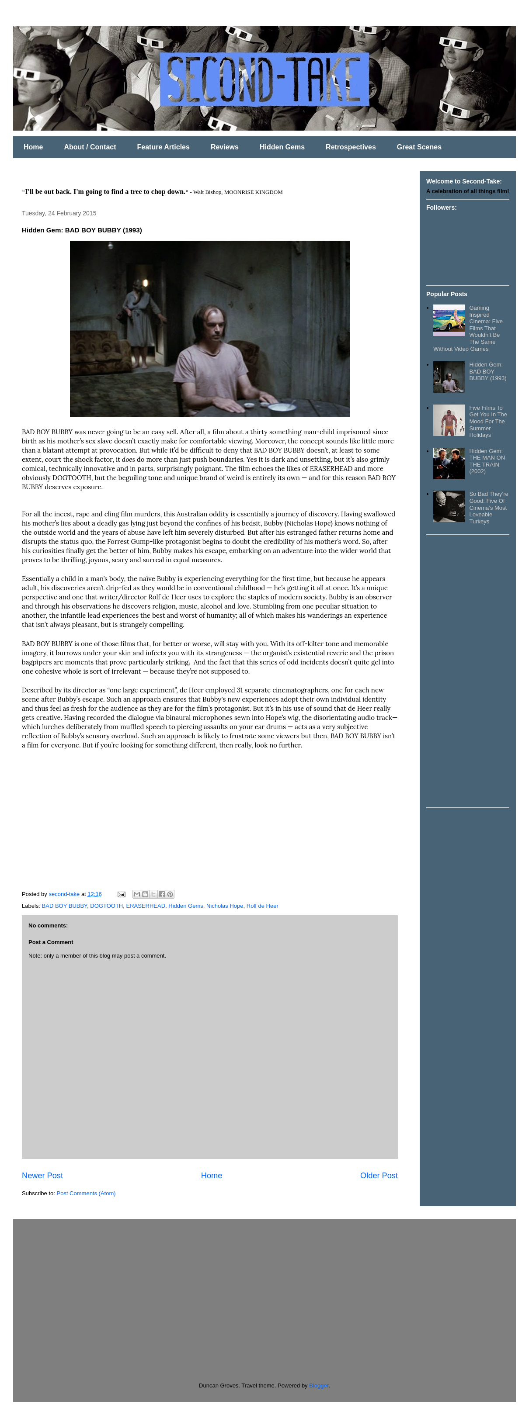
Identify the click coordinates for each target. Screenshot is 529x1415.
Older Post (379, 1175)
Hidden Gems (282, 147)
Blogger (318, 1385)
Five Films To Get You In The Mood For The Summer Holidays (488, 421)
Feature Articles (163, 147)
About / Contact (90, 147)
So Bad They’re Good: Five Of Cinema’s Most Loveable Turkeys (488, 507)
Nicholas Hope (225, 906)
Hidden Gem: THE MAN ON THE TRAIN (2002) (487, 461)
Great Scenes (419, 147)
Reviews (225, 147)
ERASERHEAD (145, 906)
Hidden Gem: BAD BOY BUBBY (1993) (487, 371)
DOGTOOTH (106, 906)
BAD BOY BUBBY (64, 906)
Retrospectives (351, 147)
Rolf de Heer (262, 906)
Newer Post (42, 1175)
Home (33, 147)
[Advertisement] (461, 671)
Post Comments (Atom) (86, 1193)
